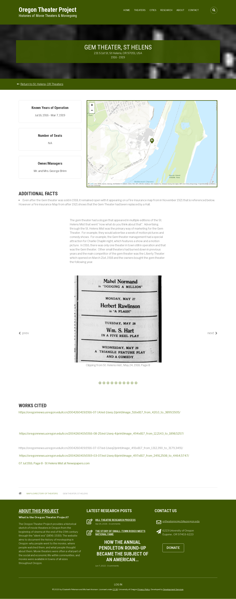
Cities (153, 10)
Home (126, 10)
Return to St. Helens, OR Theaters (41, 84)
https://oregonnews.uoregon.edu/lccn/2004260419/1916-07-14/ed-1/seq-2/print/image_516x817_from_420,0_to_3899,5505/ (99, 412)
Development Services (173, 589)
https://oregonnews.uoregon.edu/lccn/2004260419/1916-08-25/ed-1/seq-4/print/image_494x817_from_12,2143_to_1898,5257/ (101, 433)
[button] (152, 141)
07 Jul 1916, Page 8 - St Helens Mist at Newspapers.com (54, 463)
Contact (193, 10)
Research (166, 10)
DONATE (173, 548)
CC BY (115, 589)
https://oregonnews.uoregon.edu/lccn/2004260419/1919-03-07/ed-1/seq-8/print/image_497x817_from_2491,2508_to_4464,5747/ (104, 455)
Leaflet (91, 184)
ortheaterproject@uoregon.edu (181, 521)
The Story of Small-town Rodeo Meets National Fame (120, 533)
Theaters (140, 10)
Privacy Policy (144, 589)
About (180, 10)
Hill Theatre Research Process (115, 520)
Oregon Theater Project (47, 9)
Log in (118, 584)
